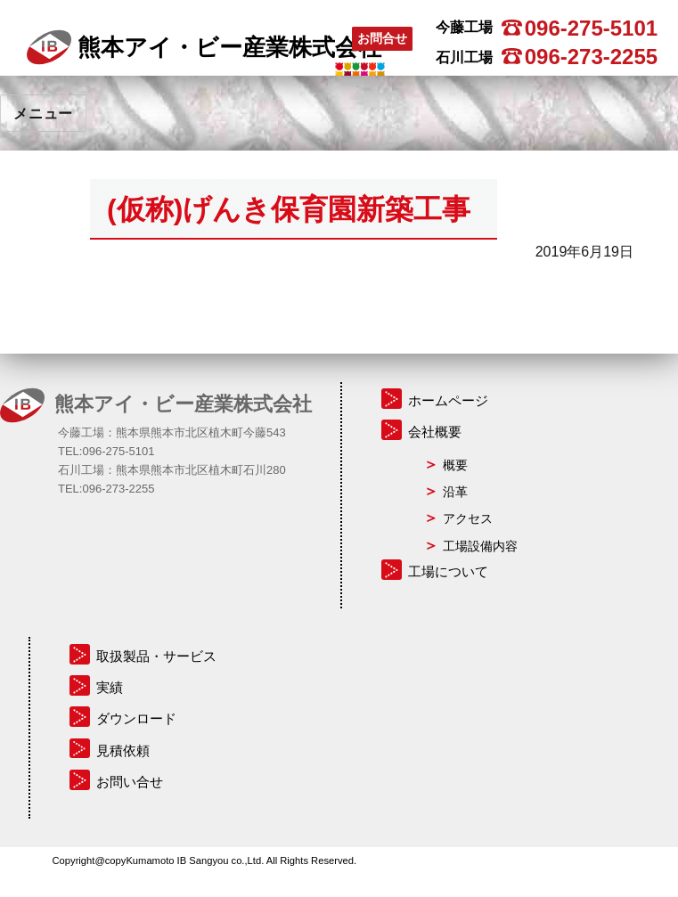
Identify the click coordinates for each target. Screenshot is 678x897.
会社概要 (435, 431)
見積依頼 (123, 750)
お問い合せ (129, 781)
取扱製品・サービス (156, 656)
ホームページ (448, 400)
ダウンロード (136, 718)
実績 (109, 687)
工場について (448, 571)
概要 (455, 465)
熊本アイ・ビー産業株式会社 (204, 47)
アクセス (468, 518)
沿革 (455, 492)
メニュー (43, 113)
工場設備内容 (480, 546)
